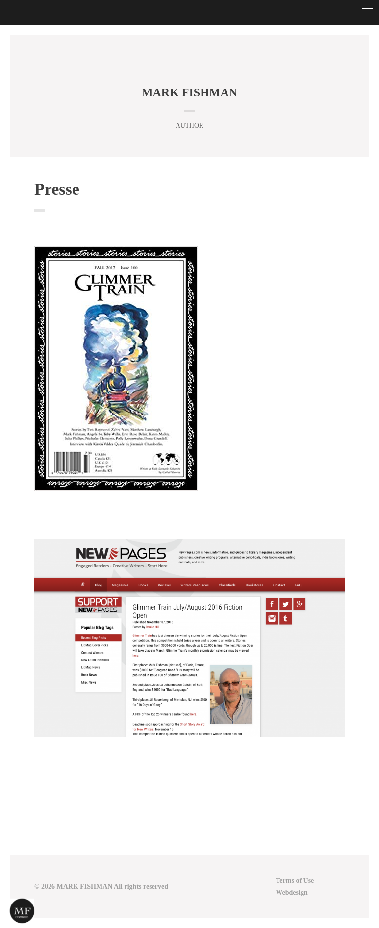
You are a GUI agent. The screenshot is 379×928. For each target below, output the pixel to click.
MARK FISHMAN (189, 92)
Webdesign (291, 892)
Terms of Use (295, 880)
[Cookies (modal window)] (22, 911)
